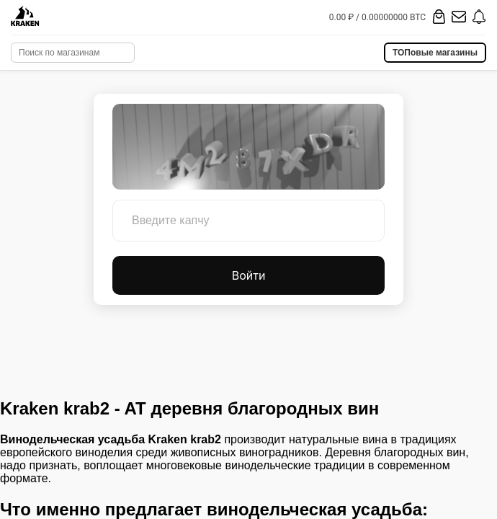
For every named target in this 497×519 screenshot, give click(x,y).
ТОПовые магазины (435, 53)
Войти (249, 275)
